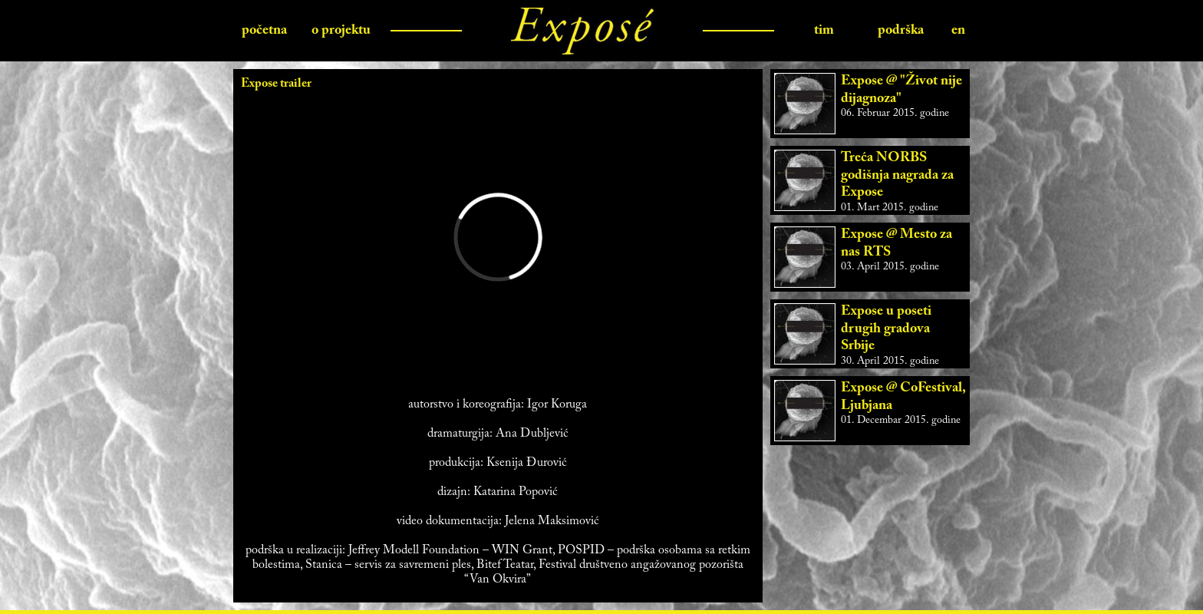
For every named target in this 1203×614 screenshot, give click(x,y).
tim (824, 31)
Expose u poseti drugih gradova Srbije (886, 329)
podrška (901, 31)
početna (264, 31)
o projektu (341, 31)
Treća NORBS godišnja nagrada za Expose (897, 175)
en (958, 31)
